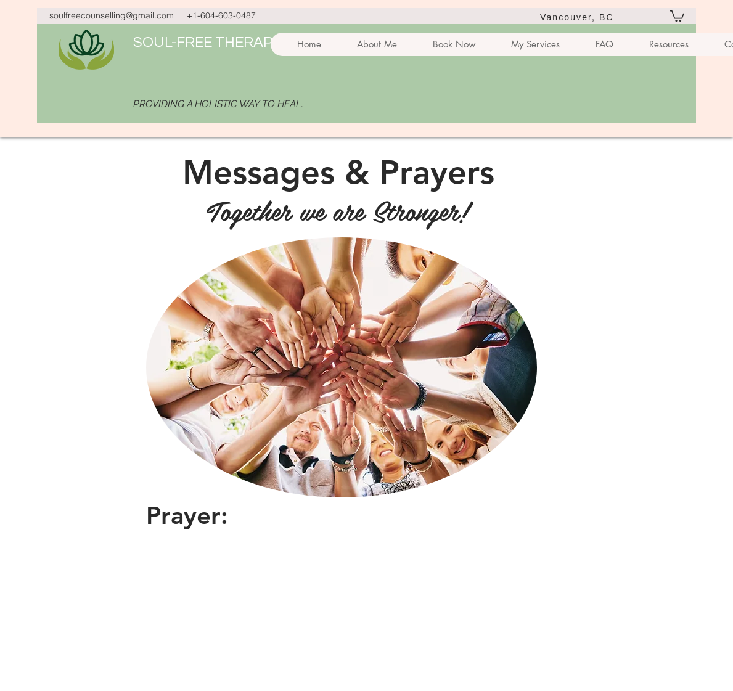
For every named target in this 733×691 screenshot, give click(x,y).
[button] (677, 15)
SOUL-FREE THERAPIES (213, 42)
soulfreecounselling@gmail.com (111, 15)
